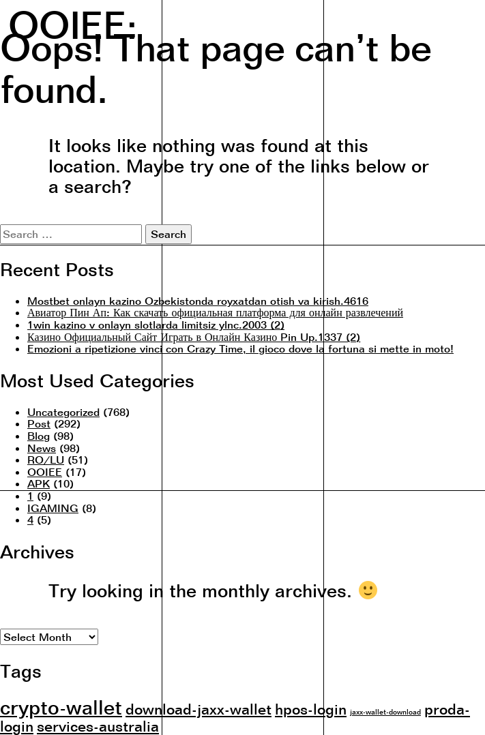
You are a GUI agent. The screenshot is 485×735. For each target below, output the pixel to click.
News (41, 448)
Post (38, 423)
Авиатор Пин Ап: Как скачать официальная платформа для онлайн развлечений (215, 312)
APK (38, 483)
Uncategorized (63, 412)
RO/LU (45, 459)
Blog (38, 435)
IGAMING (52, 508)
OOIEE (44, 472)
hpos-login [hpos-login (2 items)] (311, 709)
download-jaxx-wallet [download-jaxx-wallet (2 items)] (198, 709)
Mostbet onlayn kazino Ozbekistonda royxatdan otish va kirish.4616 (197, 301)
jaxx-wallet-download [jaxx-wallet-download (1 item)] (385, 712)
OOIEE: (72, 22)
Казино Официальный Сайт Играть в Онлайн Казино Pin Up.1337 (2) (193, 337)
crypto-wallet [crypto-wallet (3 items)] (61, 707)
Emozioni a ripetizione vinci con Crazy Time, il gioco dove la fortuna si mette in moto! (240, 348)
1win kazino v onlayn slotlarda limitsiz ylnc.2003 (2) (155, 324)
